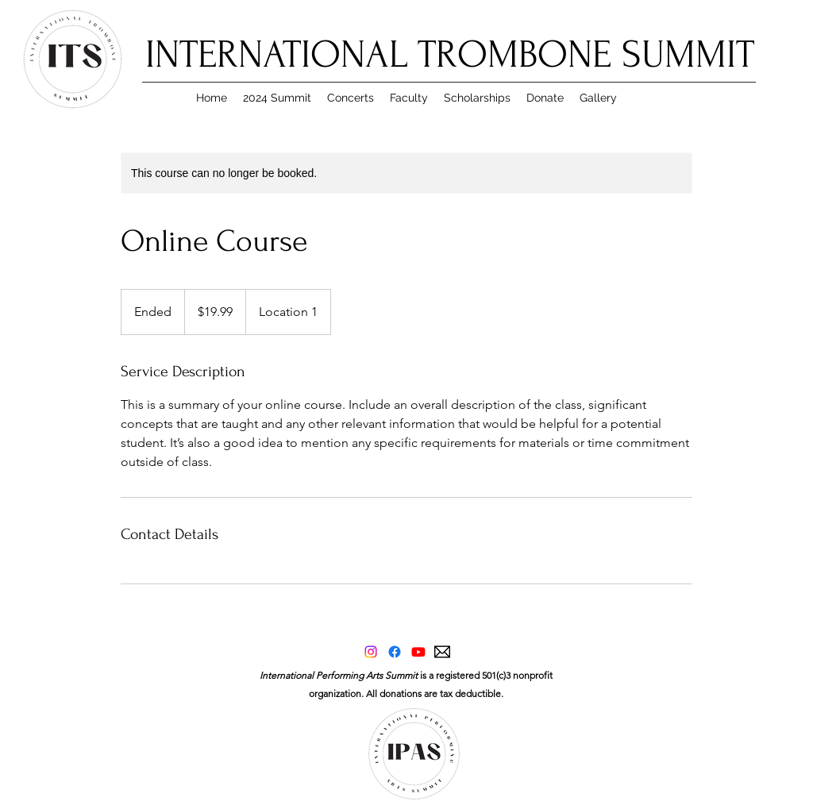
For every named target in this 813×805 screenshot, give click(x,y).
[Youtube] (418, 652)
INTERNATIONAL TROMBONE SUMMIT (449, 54)
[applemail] (442, 652)
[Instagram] (371, 652)
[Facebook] (395, 652)
